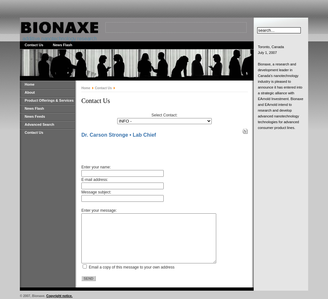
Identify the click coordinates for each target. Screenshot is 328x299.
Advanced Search (39, 124)
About (30, 92)
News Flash (62, 45)
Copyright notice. (59, 296)
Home (30, 84)
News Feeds (35, 116)
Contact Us (34, 45)
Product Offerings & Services (49, 100)
